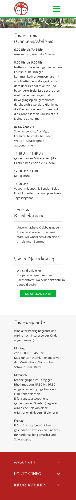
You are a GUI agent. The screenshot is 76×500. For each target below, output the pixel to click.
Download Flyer (38, 294)
